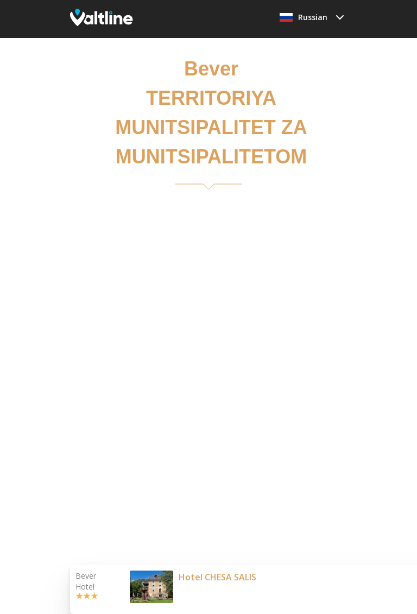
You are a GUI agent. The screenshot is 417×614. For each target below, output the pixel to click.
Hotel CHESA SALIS (217, 577)
